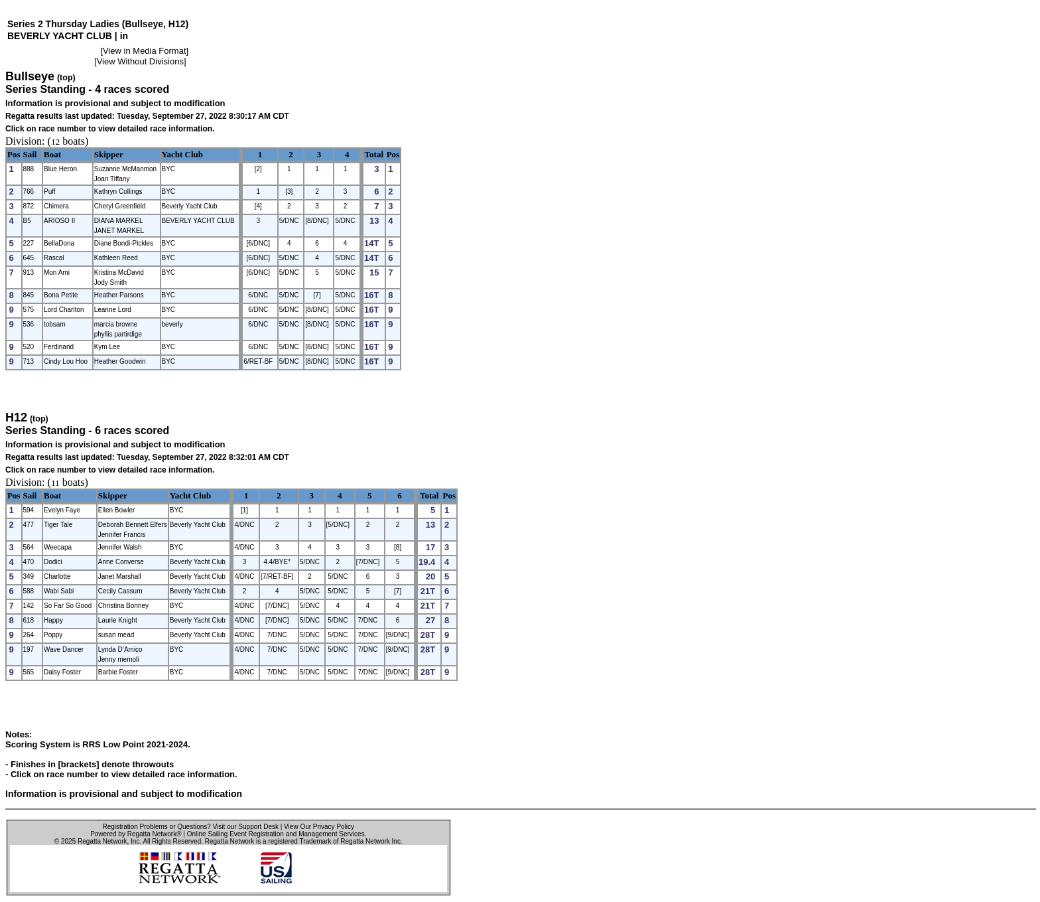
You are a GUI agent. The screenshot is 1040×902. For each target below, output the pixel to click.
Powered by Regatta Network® (135, 834)
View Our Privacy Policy (319, 826)
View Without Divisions (140, 61)
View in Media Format (144, 51)
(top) (66, 77)
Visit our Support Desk (246, 826)
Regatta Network (102, 841)
